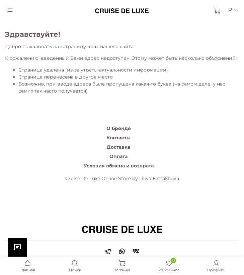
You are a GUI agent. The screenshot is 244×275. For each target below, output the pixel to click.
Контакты (118, 138)
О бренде (118, 128)
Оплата (118, 156)
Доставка (118, 147)
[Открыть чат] (17, 247)
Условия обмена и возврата (119, 166)
